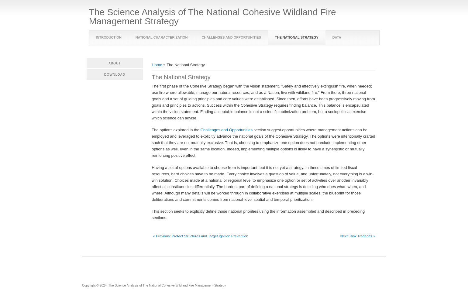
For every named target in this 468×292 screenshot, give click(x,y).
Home (157, 65)
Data (336, 37)
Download (114, 74)
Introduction (109, 37)
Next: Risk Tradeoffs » (357, 236)
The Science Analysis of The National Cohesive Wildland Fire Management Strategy (212, 17)
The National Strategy (296, 37)
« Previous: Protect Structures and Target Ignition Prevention (200, 236)
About (114, 63)
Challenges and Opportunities (231, 37)
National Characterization (162, 37)
